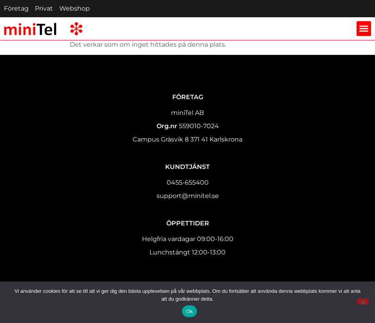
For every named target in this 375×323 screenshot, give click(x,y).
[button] (364, 28)
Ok (189, 311)
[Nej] (363, 301)
